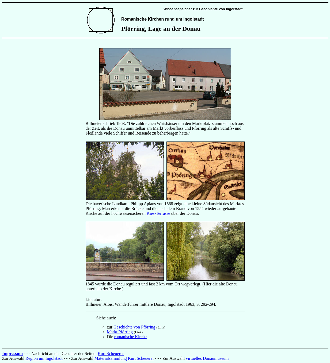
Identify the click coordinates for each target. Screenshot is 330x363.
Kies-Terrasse (158, 213)
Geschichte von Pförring (134, 327)
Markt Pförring (120, 332)
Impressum (12, 353)
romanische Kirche (130, 336)
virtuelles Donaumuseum (207, 358)
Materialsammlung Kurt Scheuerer (124, 358)
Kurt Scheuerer (111, 353)
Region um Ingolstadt (44, 358)
